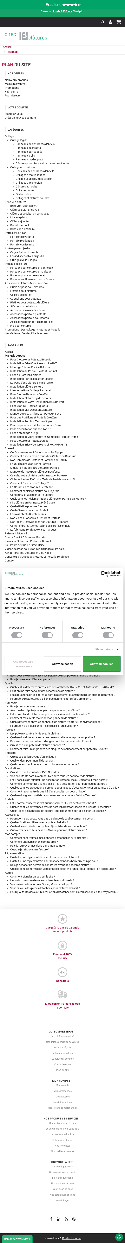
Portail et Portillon (15, 232)
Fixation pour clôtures (23, 290)
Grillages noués (25, 190)
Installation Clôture (26, 386)
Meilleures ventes (15, 83)
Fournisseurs (13, 95)
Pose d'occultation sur (30, 429)
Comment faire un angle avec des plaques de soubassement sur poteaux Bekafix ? (59, 749)
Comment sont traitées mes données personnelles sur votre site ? (49, 837)
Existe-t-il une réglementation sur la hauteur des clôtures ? (44, 857)
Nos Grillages (62, 1200)
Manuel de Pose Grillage (30, 390)
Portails (9, 799)
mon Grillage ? (29, 483)
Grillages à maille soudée (30, 174)
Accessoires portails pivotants (28, 314)
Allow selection (62, 663)
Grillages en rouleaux (22, 167)
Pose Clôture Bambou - (29, 394)
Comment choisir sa (34, 490)
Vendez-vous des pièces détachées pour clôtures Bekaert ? (45, 888)
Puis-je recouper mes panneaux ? (30, 706)
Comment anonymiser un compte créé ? (34, 841)
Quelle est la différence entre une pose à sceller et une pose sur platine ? (52, 737)
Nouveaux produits (16, 80)
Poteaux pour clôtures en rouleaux (30, 271)
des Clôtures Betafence (31, 487)
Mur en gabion (19, 217)
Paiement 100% (62, 956)
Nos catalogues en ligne (62, 1195)
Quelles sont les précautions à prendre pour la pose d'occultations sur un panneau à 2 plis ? (64, 787)
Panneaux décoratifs (28, 147)
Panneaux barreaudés (29, 151)
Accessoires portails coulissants (29, 317)
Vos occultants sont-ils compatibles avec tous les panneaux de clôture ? (53, 776)
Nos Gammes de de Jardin (38, 460)
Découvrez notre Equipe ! (37, 452)
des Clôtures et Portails (30, 463)
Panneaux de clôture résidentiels (35, 144)
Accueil (9, 351)
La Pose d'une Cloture (32, 382)
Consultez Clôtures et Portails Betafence (37, 556)
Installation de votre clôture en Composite (44, 436)
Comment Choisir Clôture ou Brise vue (43, 456)
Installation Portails (31, 378)
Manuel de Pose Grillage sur (35, 413)
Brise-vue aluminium (22, 229)
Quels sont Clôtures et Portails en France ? (48, 498)
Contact (10, 560)
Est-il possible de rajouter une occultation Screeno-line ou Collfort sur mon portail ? (59, 779)
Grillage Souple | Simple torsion (34, 178)
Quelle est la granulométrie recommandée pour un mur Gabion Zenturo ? (53, 795)
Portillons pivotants (22, 236)
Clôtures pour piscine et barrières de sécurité (42, 163)
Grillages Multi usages (23, 260)
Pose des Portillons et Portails (33, 417)
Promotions (12, 87)
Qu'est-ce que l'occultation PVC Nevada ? (34, 772)
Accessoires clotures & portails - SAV (26, 283)
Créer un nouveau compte (20, 117)
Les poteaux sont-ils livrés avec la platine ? (35, 733)
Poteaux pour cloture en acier (27, 275)
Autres (9, 872)
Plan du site (62, 1070)
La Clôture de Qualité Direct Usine (25, 545)
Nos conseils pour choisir (62, 1172)
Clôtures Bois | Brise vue (24, 209)
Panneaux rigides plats (29, 159)
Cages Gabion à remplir (24, 252)
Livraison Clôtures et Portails (28, 541)
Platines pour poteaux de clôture (29, 302)
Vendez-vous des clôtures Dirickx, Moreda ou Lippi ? (41, 884)
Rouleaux (10, 752)
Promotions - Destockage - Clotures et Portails (32, 329)
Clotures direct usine (62, 1140)
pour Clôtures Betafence (35, 471)
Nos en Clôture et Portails (35, 518)
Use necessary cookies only (23, 664)
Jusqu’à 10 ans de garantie (62, 929)
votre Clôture (31, 494)
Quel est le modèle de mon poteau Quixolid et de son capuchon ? (48, 826)
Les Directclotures (28, 514)
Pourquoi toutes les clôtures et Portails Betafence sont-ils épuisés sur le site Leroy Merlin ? (64, 892)
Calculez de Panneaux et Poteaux (38, 475)
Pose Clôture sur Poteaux (30, 359)
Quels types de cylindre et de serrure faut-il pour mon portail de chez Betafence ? (58, 810)
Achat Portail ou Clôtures (28, 552)
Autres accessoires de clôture (27, 310)
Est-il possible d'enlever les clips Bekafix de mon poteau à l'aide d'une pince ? (55, 675)
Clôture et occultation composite (29, 213)
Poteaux (10, 729)
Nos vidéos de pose (62, 1189)
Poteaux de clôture (16, 263)
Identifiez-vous (14, 113)
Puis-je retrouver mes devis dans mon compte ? (38, 845)
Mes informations (62, 1102)
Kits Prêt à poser (33, 502)
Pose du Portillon (25, 375)
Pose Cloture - (29, 405)
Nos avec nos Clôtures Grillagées (39, 521)
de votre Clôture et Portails (34, 467)
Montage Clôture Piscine (30, 367)
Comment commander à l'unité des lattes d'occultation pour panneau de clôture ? (58, 783)
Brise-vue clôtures (15, 202)
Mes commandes (63, 1091)
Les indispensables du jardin (27, 256)
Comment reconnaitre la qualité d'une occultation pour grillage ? (48, 791)
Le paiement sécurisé (63, 1058)
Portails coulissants (22, 244)
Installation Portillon (31, 421)
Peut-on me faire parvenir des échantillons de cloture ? (42, 691)
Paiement (16, 533)
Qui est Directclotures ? (63, 1036)
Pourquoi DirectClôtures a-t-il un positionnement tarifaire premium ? (50, 698)
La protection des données (62, 1053)
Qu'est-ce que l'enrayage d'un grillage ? (33, 756)
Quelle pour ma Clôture (28, 506)
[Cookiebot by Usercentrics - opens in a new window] (104, 574)
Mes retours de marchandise (62, 1108)
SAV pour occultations (23, 306)
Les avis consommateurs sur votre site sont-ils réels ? (42, 880)
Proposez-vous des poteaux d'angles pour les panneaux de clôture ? (50, 741)
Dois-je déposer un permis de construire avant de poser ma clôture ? (50, 864)
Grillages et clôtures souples (32, 198)
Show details (104, 649)
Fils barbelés (23, 194)
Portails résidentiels (22, 240)
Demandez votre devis (17, 1238)
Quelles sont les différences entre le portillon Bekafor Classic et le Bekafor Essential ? (60, 807)
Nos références (62, 1145)
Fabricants (11, 91)
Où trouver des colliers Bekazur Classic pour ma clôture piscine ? (48, 830)
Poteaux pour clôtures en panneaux (31, 267)
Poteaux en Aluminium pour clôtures (32, 279)
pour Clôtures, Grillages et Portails (34, 548)
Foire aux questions (62, 1178)
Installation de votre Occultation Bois (37, 402)
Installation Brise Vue (33, 363)
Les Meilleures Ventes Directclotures (26, 333)
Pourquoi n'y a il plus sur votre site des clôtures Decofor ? (44, 725)
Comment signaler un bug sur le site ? (32, 876)
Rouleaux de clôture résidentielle (35, 171)
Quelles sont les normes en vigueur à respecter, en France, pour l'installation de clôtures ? (63, 868)
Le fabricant (33, 529)
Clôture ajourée (19, 221)
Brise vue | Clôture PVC (23, 205)
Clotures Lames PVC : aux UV (42, 479)
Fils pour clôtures (20, 325)
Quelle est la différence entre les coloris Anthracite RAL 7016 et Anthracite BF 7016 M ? (62, 687)
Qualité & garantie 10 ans (62, 1123)
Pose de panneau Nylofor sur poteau (37, 425)
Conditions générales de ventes (62, 1042)
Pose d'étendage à (24, 432)
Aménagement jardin (17, 248)
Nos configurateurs (62, 1166)
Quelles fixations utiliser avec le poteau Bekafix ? (39, 822)
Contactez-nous (62, 1064)
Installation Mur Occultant (31, 409)
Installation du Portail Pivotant (33, 371)
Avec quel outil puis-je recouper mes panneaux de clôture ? (45, 710)
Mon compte (12, 834)
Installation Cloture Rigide (30, 398)
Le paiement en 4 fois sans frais (62, 1128)
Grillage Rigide (18, 140)
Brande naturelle (20, 225)
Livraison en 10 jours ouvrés (62, 1006)
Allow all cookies (101, 663)
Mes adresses (63, 1096)
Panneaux (11, 702)
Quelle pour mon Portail (29, 510)
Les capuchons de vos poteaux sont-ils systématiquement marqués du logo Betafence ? (62, 694)
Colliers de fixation (21, 294)
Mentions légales (62, 1047)
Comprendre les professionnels (40, 525)
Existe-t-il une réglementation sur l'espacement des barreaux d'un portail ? (54, 861)
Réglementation (14, 853)
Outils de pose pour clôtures (27, 287)
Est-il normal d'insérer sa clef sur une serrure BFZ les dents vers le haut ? (53, 803)
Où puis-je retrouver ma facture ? (29, 849)
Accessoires (12, 814)
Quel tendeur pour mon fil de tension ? (33, 760)
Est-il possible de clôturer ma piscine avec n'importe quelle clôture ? (50, 714)
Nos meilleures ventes (62, 1151)
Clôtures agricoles (26, 186)
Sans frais (62, 980)
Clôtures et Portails (25, 537)
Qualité (9, 683)
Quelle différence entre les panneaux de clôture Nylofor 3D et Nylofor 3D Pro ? (56, 721)
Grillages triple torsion (29, 182)
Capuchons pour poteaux (25, 298)
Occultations (12, 768)
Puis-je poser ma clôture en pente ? (31, 679)
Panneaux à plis (25, 155)
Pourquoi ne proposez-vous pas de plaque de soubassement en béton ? (52, 818)
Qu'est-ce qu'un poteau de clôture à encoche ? (37, 745)
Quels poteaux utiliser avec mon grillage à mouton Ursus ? (44, 764)
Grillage (9, 136)
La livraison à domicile (62, 1134)
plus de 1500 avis (62, 11)
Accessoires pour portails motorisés (31, 321)
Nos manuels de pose (62, 1183)
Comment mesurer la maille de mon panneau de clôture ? (44, 718)
